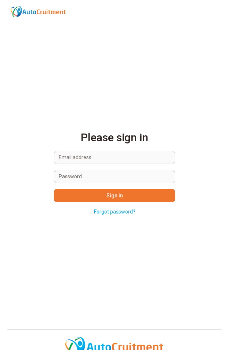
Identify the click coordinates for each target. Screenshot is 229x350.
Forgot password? (114, 212)
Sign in (114, 195)
